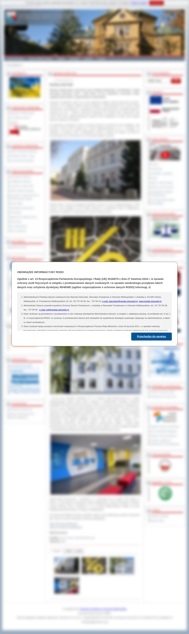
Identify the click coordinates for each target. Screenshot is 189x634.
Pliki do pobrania (18, 231)
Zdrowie (88, 58)
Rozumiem (156, 3)
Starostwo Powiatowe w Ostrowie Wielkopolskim (103, 609)
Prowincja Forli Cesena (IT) (163, 396)
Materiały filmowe (18, 247)
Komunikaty (15, 212)
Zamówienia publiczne (20, 177)
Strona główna (13, 65)
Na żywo (154, 164)
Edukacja (74, 58)
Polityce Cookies (139, 3)
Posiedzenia (156, 169)
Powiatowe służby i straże (22, 156)
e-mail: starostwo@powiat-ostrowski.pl (120, 301)
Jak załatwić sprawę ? (20, 117)
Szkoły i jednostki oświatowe (23, 151)
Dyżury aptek (16, 203)
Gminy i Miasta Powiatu (40, 58)
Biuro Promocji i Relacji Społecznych (77, 537)
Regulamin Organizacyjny (22, 113)
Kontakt (101, 58)
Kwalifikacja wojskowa (20, 181)
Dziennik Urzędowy (159, 516)
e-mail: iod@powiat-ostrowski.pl (54, 310)
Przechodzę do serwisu (151, 336)
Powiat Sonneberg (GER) (162, 392)
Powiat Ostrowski (15, 58)
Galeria (61, 58)
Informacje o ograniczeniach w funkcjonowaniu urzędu (24, 197)
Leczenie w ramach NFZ (21, 186)
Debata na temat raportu (162, 187)
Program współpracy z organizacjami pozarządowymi (164, 442)
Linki (78, 551)
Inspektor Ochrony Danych (163, 255)
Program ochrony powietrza (163, 436)
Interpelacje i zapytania (161, 173)
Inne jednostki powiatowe (22, 160)
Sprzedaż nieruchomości (22, 208)
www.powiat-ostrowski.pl (150, 301)
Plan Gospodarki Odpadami (163, 431)
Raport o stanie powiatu (161, 182)
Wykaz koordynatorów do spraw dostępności (22, 416)
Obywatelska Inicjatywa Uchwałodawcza (161, 193)
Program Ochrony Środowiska (164, 426)
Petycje (153, 178)
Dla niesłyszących (18, 226)
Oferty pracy (16, 221)
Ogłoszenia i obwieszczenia (23, 217)
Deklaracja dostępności (21, 409)
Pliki (68, 551)
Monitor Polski (157, 520)
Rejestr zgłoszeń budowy (22, 190)
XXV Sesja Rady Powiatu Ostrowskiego (162, 202)
